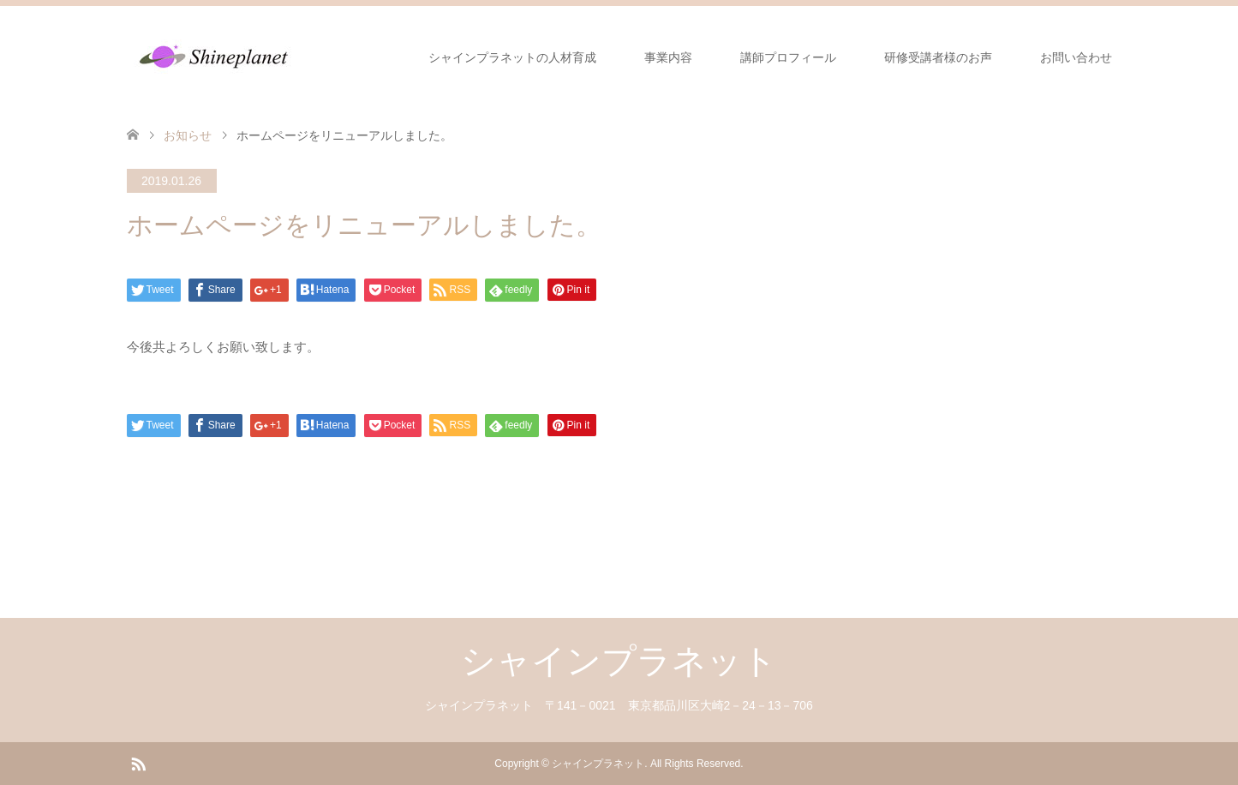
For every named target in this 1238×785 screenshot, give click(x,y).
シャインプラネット (619, 661)
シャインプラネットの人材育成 (512, 57)
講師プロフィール (788, 57)
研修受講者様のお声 (938, 57)
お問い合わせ (1076, 57)
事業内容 (668, 57)
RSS (138, 762)
